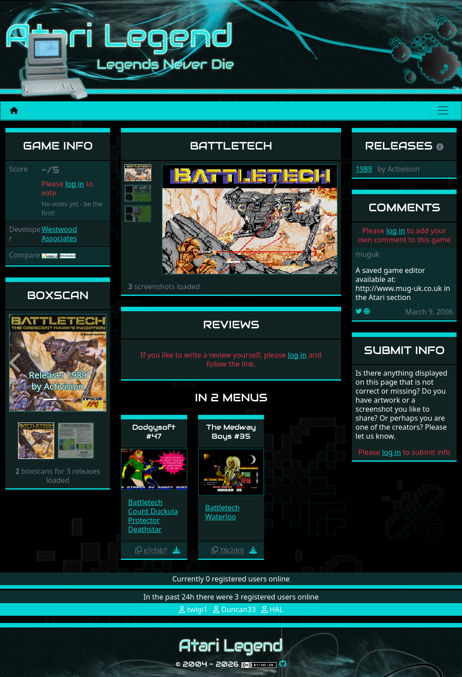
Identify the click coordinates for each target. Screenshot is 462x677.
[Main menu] (443, 110)
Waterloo (220, 517)
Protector (144, 520)
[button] (16, 363)
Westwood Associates (59, 233)
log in (74, 184)
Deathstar (145, 529)
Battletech (145, 502)
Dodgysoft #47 (154, 432)
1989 (364, 169)
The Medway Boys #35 (231, 432)
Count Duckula (153, 511)
